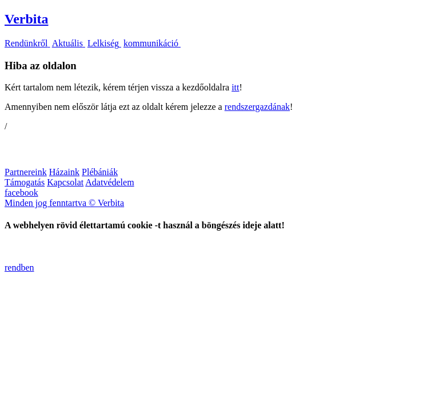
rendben (19, 267)
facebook (21, 192)
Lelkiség (104, 43)
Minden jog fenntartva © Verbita (64, 203)
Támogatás (25, 182)
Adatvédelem (109, 182)
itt (235, 87)
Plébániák (100, 172)
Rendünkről (27, 43)
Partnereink (26, 172)
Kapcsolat (65, 182)
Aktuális (68, 43)
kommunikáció (152, 43)
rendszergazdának (257, 107)
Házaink (64, 172)
